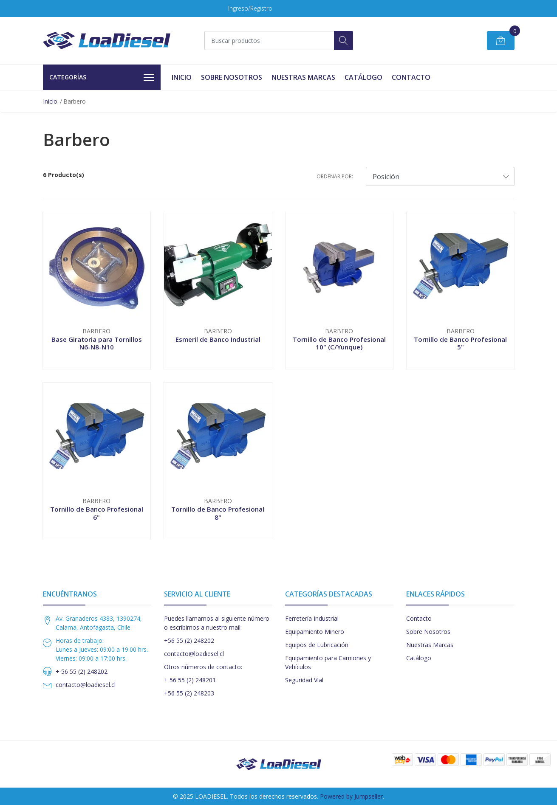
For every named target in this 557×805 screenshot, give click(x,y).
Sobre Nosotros (231, 77)
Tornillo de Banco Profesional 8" (217, 513)
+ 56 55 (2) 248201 (190, 680)
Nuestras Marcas (303, 77)
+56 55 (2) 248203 (189, 693)
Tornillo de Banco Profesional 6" (96, 513)
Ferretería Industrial (312, 618)
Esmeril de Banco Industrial (217, 339)
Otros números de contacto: (203, 667)
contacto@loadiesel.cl (86, 685)
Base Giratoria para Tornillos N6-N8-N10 (96, 343)
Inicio (182, 77)
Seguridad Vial (304, 680)
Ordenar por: (335, 176)
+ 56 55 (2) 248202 (81, 671)
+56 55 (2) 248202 (189, 640)
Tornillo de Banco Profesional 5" (460, 343)
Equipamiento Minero (314, 632)
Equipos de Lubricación (316, 645)
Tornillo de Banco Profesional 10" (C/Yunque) (339, 343)
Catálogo (363, 77)
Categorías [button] (102, 77)
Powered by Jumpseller (351, 796)
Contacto (411, 77)
